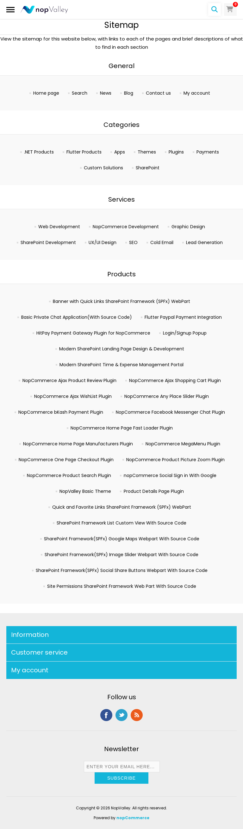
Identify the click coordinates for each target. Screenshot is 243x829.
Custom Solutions (103, 168)
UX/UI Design (102, 242)
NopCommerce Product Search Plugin (69, 475)
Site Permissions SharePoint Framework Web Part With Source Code (121, 586)
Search (79, 93)
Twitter (121, 715)
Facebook (106, 715)
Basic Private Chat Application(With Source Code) (76, 317)
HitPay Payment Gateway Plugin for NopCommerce (93, 333)
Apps (119, 152)
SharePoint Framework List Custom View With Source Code (121, 523)
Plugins (176, 152)
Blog (128, 93)
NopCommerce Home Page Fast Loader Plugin (122, 428)
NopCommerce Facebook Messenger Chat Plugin (170, 412)
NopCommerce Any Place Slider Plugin (166, 396)
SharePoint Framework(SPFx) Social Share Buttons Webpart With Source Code (122, 570)
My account (197, 93)
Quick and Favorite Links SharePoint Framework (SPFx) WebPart (121, 507)
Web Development (59, 226)
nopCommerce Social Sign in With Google (170, 475)
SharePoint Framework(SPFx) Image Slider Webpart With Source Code (121, 554)
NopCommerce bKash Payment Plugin (60, 412)
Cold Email (161, 242)
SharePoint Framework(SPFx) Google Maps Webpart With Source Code (121, 539)
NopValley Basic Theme (85, 491)
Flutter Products (84, 152)
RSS (137, 715)
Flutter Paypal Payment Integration (183, 317)
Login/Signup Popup (185, 333)
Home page (46, 93)
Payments (207, 152)
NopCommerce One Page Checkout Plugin (66, 459)
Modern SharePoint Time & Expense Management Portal (121, 364)
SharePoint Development (48, 242)
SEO (133, 242)
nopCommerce (132, 817)
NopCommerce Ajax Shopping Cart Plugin (175, 380)
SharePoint (147, 168)
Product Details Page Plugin (154, 491)
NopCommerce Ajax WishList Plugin (73, 396)
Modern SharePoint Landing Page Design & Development (121, 349)
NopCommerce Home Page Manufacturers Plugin (78, 444)
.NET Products (39, 152)
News (105, 93)
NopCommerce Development (126, 226)
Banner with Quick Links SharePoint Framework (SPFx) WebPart (121, 301)
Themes (147, 152)
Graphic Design (188, 226)
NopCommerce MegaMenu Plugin (183, 444)
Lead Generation (204, 242)
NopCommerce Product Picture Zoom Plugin (175, 459)
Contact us (158, 93)
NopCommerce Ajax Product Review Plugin (69, 380)
